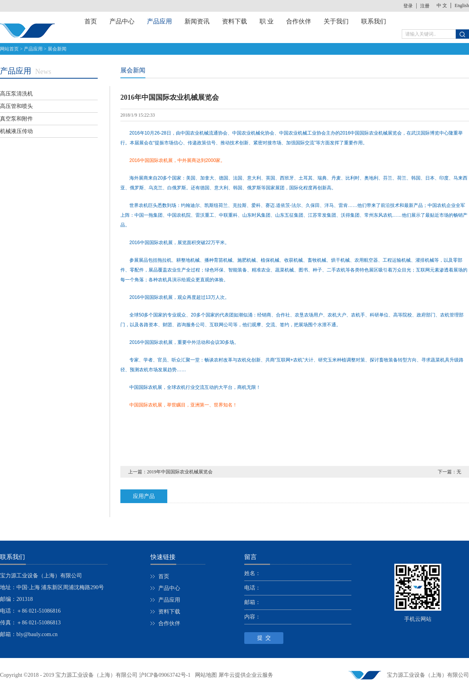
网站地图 (204, 675)
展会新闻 (57, 49)
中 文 (442, 5)
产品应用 (33, 49)
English (462, 5)
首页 (90, 21)
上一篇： (170, 472)
